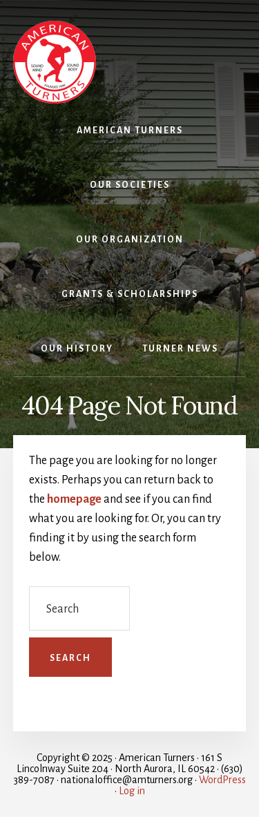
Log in (132, 790)
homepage (74, 499)
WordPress (222, 779)
